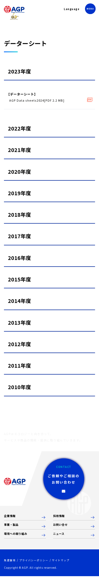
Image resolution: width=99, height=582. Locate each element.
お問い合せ (61, 530)
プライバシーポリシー (36, 566)
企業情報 (11, 521)
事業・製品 (12, 530)
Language (69, 10)
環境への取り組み (17, 539)
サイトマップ (65, 566)
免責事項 (10, 566)
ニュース (60, 539)
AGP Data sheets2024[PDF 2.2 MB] (38, 100)
